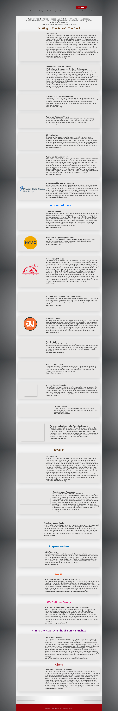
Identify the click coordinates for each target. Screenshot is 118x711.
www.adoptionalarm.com (58, 438)
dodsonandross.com (87, 676)
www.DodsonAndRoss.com (54, 688)
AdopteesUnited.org (53, 332)
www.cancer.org (49, 535)
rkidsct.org (50, 283)
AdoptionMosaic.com (53, 227)
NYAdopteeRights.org (53, 244)
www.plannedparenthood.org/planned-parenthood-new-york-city (66, 591)
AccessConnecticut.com (54, 373)
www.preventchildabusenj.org (56, 197)
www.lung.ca (57, 511)
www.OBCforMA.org (53, 395)
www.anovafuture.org (53, 174)
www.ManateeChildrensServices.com (59, 88)
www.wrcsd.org (51, 124)
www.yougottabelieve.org (55, 352)
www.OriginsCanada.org (62, 413)
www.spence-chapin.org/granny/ (56, 623)
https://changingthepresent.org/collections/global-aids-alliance (66, 658)
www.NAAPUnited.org (53, 305)
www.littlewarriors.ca (53, 147)
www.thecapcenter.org (54, 107)
